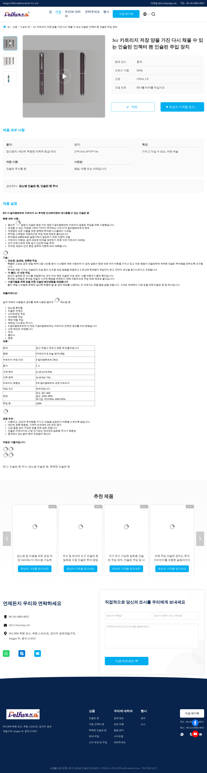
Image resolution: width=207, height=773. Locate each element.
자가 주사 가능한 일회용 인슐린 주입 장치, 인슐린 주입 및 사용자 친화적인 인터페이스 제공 (126, 559)
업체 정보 (119, 718)
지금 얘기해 (126, 14)
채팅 (135, 107)
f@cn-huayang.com (19, 625)
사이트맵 (118, 736)
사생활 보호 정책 (58, 768)
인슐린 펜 (25, 27)
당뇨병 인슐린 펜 (38, 466)
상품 (15, 27)
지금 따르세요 (126, 661)
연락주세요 (92, 11)
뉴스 (143, 724)
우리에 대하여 (73, 14)
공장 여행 (119, 724)
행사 (106, 11)
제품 (58, 11)
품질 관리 (119, 730)
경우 (143, 718)
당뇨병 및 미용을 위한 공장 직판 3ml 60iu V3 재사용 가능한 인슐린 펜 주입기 (35, 559)
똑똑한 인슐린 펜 (60, 466)
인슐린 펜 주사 (18, 466)
